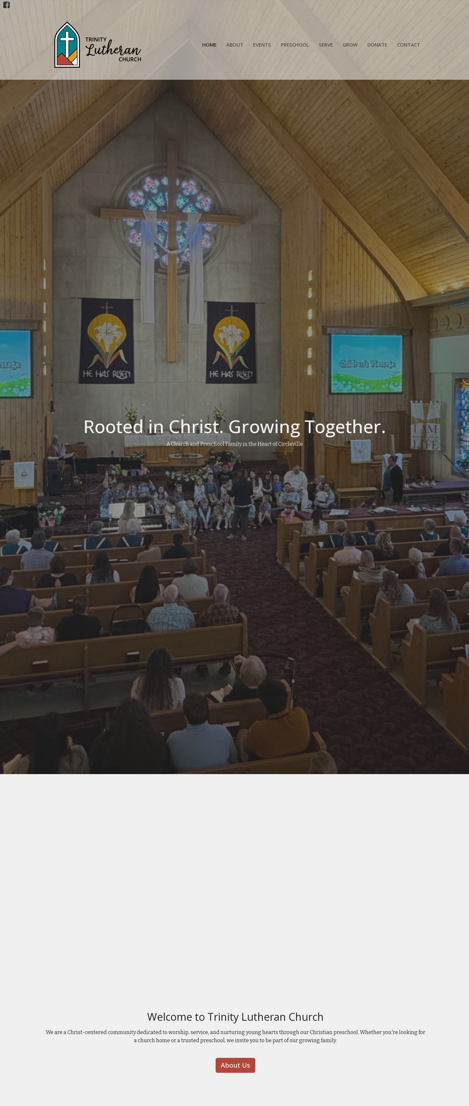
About (234, 44)
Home (209, 44)
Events (262, 44)
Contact (408, 44)
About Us (235, 1065)
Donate (377, 44)
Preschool (295, 44)
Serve (326, 44)
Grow (350, 44)
